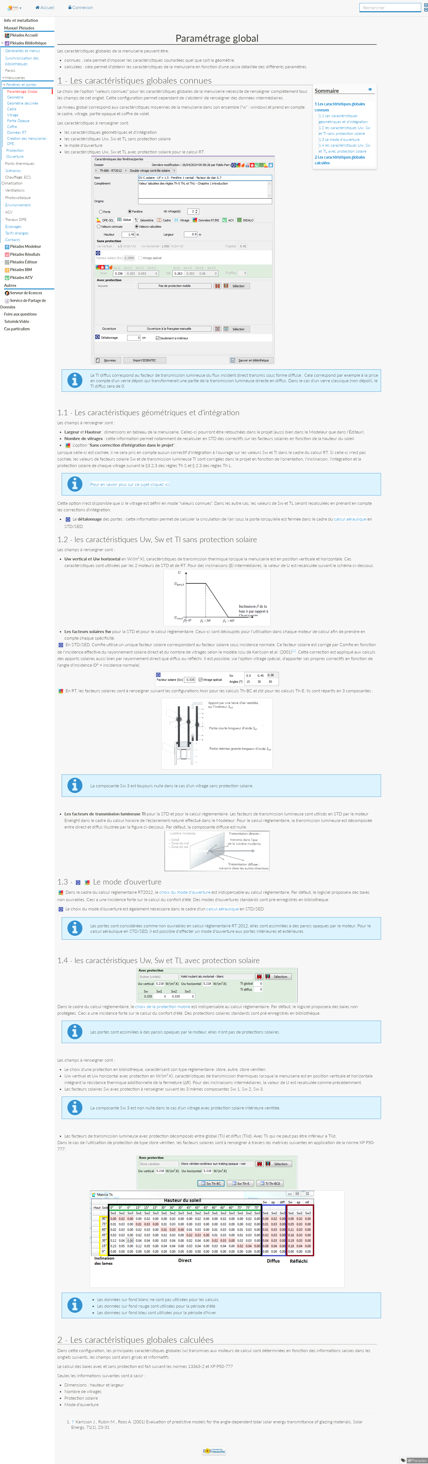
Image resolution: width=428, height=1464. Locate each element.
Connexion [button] (81, 7)
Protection (15, 150)
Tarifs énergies (17, 233)
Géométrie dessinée (22, 103)
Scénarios (13, 170)
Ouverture (14, 156)
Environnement (18, 205)
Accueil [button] (44, 7)
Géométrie (15, 97)
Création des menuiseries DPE (27, 141)
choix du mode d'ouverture (184, 892)
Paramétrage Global (22, 91)
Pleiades (419, 1460)
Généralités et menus (22, 50)
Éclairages (13, 226)
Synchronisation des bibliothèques (22, 61)
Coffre (12, 126)
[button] (14, 8)
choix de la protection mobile (162, 1006)
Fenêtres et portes (21, 84)
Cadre (11, 109)
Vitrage (12, 115)
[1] (294, 651)
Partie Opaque (18, 120)
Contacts (12, 239)
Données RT (16, 132)
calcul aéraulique (350, 518)
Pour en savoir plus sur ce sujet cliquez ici (129, 484)
